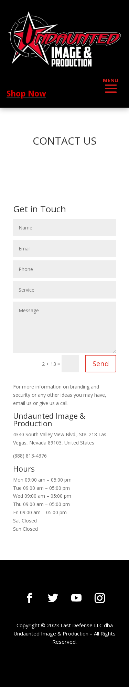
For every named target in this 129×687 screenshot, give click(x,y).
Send (101, 363)
